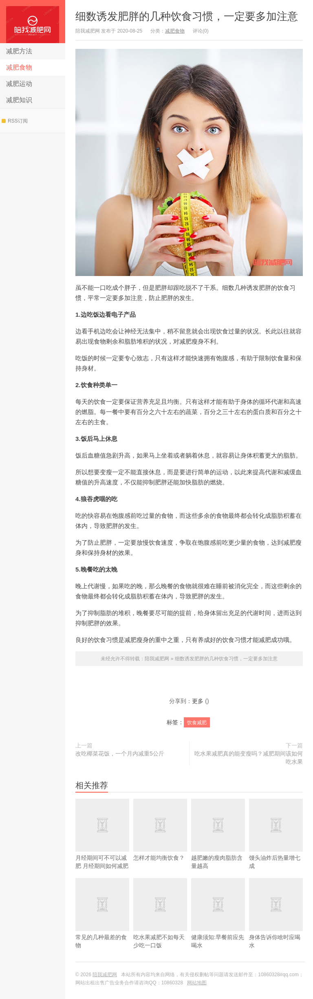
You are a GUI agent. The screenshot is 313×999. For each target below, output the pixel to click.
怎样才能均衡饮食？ (160, 841)
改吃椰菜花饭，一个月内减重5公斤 (119, 753)
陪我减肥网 (32, 21)
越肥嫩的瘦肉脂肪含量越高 (218, 845)
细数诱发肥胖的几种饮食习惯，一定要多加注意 (186, 16)
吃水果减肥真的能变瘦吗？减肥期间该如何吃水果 (248, 757)
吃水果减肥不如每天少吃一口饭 (160, 925)
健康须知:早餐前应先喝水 (218, 925)
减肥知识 (19, 99)
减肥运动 (19, 83)
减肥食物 (19, 67)
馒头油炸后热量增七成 (276, 845)
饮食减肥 (197, 722)
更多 (197, 701)
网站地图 (197, 983)
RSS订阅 (15, 121)
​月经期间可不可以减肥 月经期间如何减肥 (102, 845)
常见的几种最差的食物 (102, 925)
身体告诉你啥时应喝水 (276, 925)
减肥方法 (19, 51)
